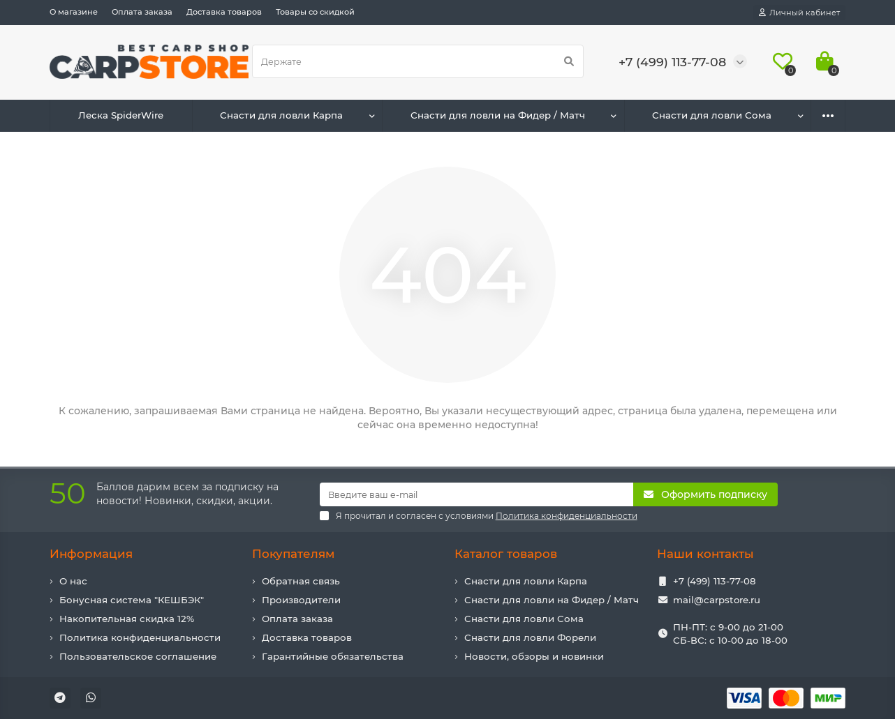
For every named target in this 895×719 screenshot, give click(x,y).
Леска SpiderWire (120, 115)
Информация (91, 554)
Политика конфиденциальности (140, 637)
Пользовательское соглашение (137, 656)
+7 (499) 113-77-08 (714, 580)
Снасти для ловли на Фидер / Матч (497, 115)
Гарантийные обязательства (333, 656)
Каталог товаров (505, 554)
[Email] (477, 494)
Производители (301, 599)
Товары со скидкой (315, 12)
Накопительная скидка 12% (126, 618)
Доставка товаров (224, 12)
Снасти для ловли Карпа (281, 115)
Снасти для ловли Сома (711, 115)
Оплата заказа (142, 12)
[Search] (418, 61)
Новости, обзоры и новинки (534, 656)
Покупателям (293, 554)
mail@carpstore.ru (716, 599)
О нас (73, 580)
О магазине (74, 12)
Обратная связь (301, 580)
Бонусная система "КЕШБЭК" (131, 599)
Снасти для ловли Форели (530, 637)
